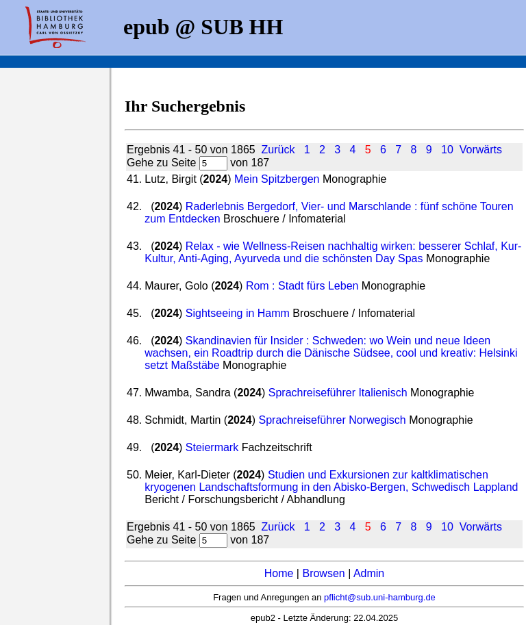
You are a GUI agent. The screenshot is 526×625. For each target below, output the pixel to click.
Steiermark (212, 447)
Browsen (323, 573)
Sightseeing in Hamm (238, 313)
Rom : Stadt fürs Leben (302, 286)
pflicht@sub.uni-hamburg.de (380, 597)
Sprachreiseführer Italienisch (338, 392)
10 (447, 149)
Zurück (278, 149)
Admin (368, 573)
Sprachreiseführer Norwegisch (332, 420)
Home (279, 573)
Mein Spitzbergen (277, 179)
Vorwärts (481, 149)
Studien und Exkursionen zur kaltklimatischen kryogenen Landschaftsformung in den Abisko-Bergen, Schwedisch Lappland (331, 481)
